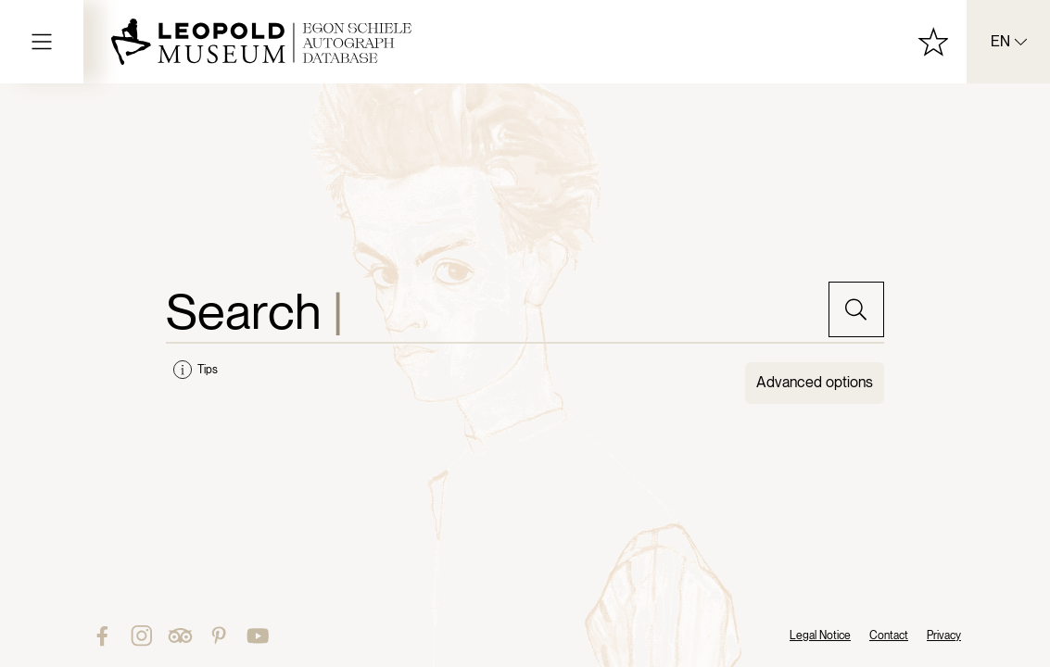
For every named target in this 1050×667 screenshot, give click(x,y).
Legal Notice (820, 635)
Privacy (944, 635)
